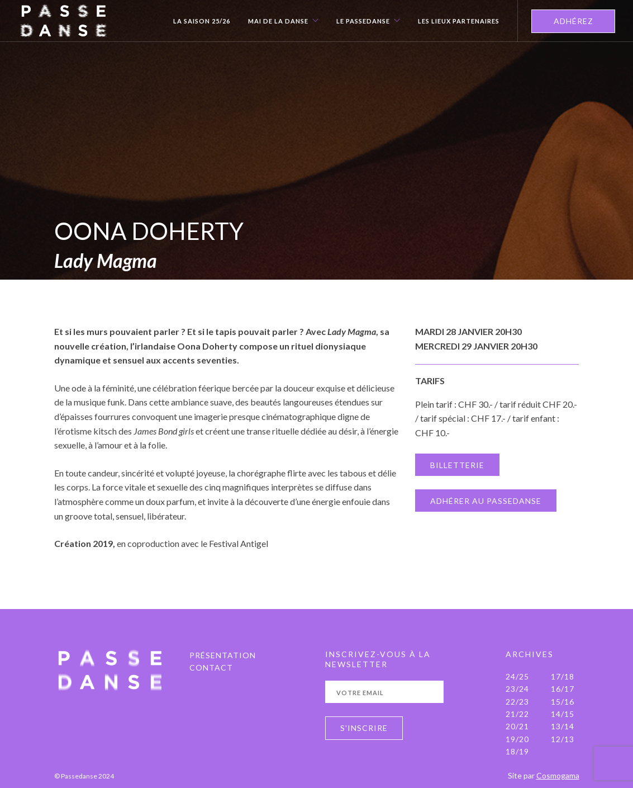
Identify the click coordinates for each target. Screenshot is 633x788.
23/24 (517, 688)
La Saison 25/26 (201, 21)
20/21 (517, 726)
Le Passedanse (363, 21)
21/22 (517, 714)
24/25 (517, 676)
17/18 (562, 676)
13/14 (562, 726)
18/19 (517, 751)
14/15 (562, 714)
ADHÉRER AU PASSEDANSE (485, 501)
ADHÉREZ (573, 21)
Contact (211, 667)
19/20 (517, 739)
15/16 (562, 701)
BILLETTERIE (457, 465)
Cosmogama (557, 775)
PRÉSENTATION (222, 655)
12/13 (562, 739)
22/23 (517, 701)
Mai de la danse (278, 21)
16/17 (562, 688)
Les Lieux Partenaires (458, 21)
